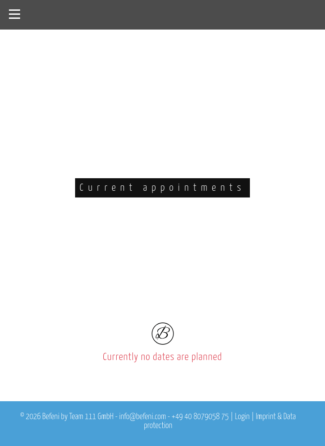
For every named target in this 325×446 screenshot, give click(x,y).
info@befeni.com (142, 417)
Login (242, 417)
